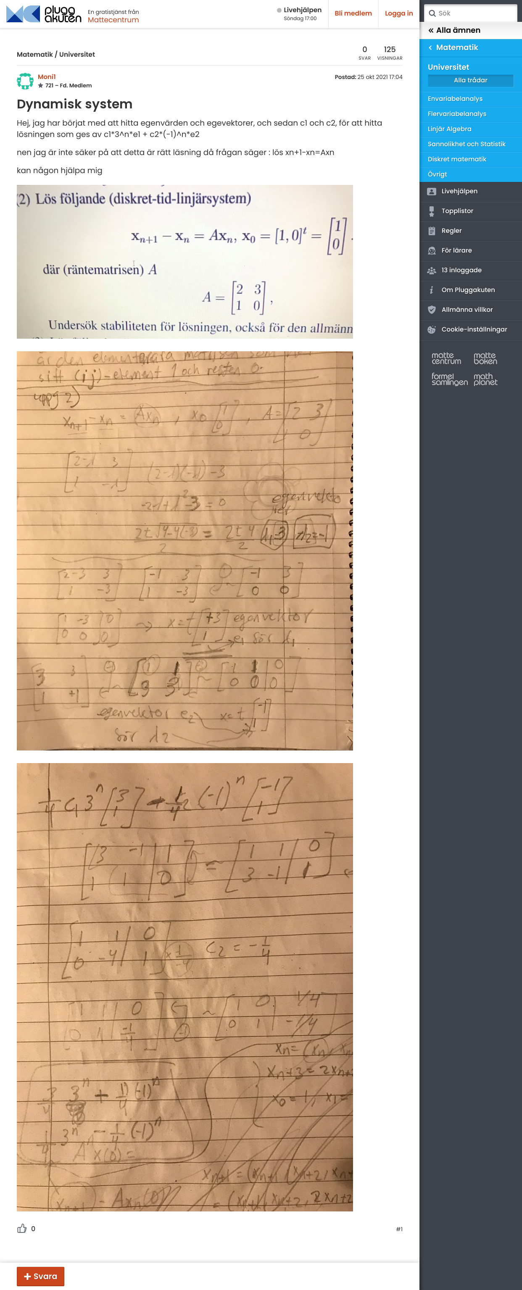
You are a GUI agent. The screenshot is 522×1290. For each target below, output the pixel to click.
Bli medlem (353, 13)
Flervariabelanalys (457, 114)
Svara (45, 1276)
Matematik (35, 54)
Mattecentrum (113, 20)
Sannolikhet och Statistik (467, 144)
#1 (399, 1229)
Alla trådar (471, 80)
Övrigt (437, 174)
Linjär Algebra (450, 129)
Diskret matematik (457, 159)
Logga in (399, 13)
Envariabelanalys (455, 99)
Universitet (77, 54)
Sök (432, 13)
